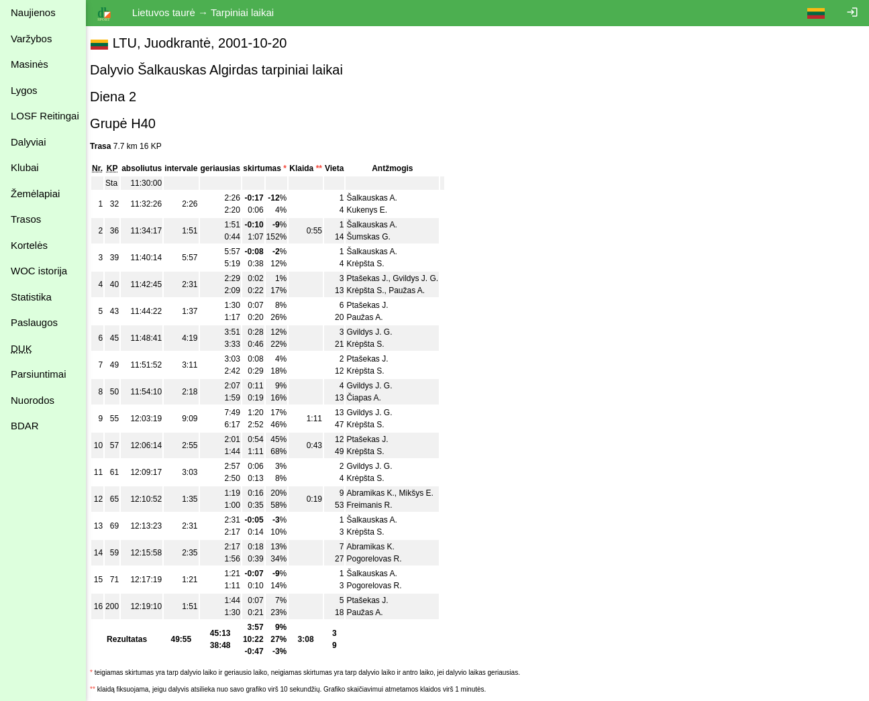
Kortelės (29, 245)
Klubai (25, 167)
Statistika (31, 297)
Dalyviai (28, 142)
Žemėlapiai (35, 193)
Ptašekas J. (374, 278)
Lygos (24, 90)
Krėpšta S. (372, 263)
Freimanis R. (376, 505)
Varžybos (31, 38)
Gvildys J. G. (422, 278)
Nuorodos (32, 400)
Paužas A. (413, 290)
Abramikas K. (377, 493)
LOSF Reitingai (45, 115)
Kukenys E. (373, 210)
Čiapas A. (370, 397)
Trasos (26, 219)
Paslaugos (34, 322)
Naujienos (33, 12)
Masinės (29, 64)
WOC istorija (39, 270)
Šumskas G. (375, 236)
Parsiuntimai (38, 374)
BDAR (25, 425)
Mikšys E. (422, 493)
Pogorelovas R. (380, 558)
